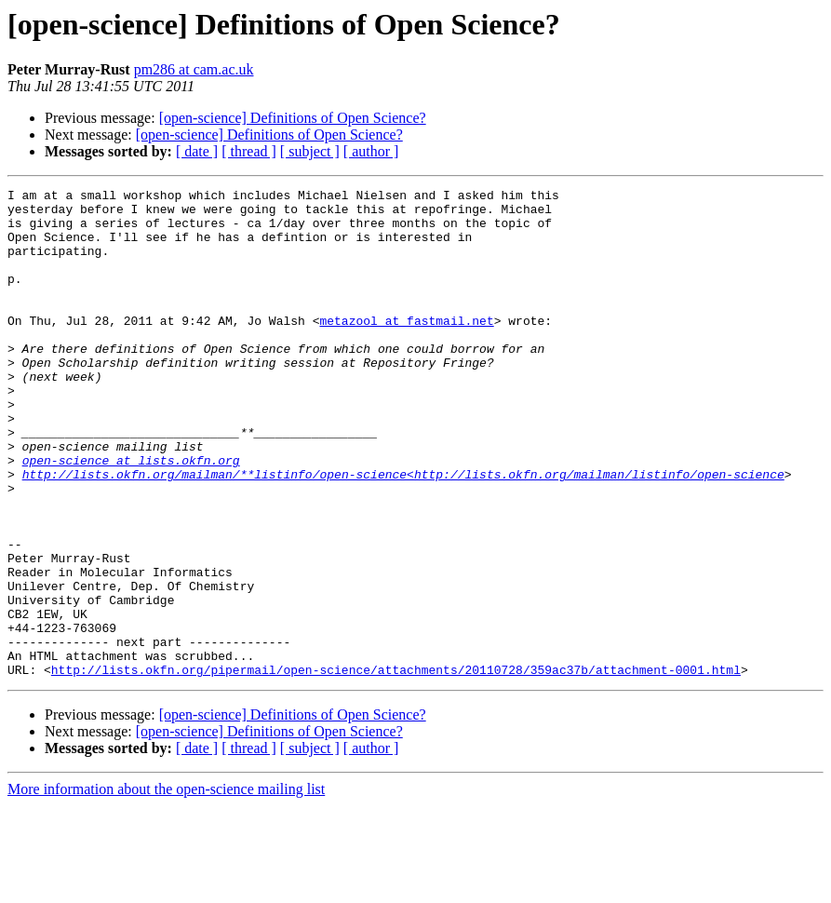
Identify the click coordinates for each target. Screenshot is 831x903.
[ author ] (371, 151)
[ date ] (197, 151)
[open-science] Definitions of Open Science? (292, 118)
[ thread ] (248, 151)
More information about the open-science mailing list (166, 887)
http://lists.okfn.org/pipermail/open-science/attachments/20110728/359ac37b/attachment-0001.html (396, 767)
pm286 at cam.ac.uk (194, 69)
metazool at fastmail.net (406, 348)
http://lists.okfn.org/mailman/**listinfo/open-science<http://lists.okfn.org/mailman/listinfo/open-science (403, 532)
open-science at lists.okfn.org (131, 515)
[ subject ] (310, 151)
